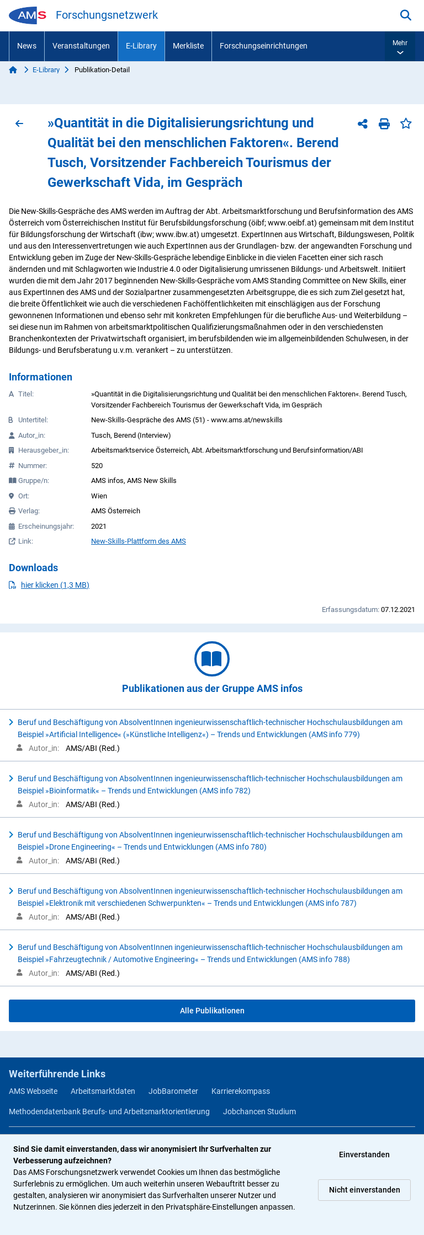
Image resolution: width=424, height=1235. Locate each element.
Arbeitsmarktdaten (103, 1091)
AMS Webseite (33, 1091)
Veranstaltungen (81, 45)
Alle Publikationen (212, 1010)
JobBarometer (173, 1091)
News (26, 45)
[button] (400, 46)
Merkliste (188, 45)
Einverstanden (364, 1154)
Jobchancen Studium (259, 1111)
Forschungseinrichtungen (264, 45)
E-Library (141, 45)
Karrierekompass (240, 1091)
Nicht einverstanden (364, 1189)
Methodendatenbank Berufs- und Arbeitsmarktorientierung (109, 1111)
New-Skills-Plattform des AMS (138, 541)
